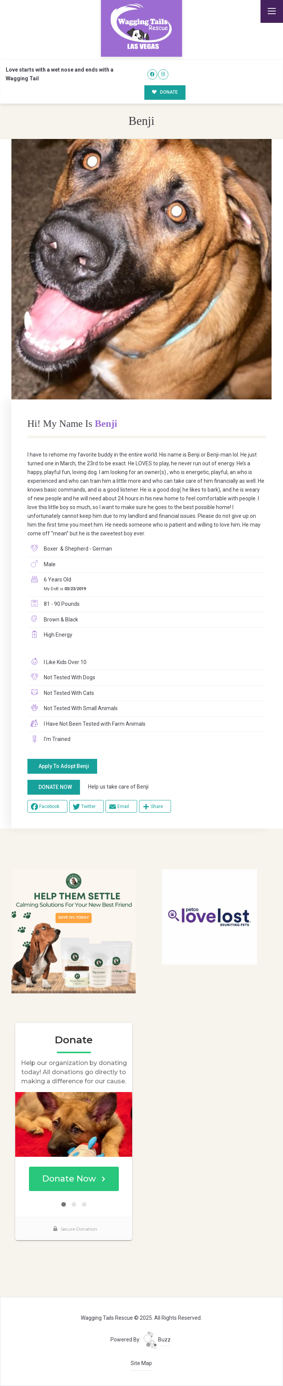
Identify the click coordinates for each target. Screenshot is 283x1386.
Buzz (157, 1339)
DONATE (165, 92)
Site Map (141, 1363)
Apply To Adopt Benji (63, 766)
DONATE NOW (55, 787)
